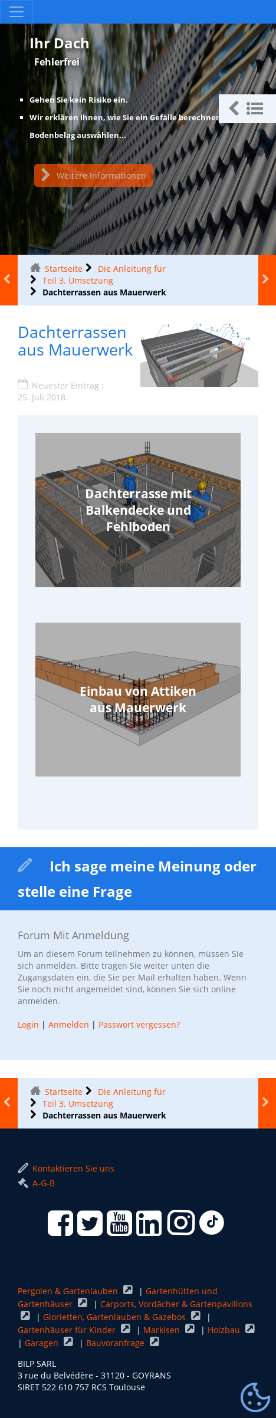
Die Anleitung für (132, 268)
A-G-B (36, 1183)
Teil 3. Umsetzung (77, 280)
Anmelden (68, 1024)
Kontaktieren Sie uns (66, 1168)
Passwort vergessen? (139, 1024)
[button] (247, 108)
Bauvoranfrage (116, 1342)
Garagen (43, 1342)
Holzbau (225, 1329)
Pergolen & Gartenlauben (69, 1291)
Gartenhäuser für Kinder (68, 1329)
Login (28, 1024)
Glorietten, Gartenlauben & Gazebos (115, 1316)
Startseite (64, 268)
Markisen (162, 1329)
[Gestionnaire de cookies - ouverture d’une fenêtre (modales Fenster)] (255, 1398)
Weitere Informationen (93, 175)
